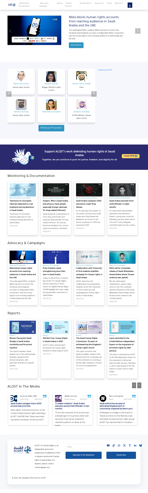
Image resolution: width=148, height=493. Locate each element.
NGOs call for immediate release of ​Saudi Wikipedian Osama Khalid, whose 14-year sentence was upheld (121, 273)
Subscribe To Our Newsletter (83, 458)
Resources (99, 3)
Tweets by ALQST (105, 70)
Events (109, 3)
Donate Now (121, 458)
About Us (118, 3)
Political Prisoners (68, 5)
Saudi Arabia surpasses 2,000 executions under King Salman (88, 204)
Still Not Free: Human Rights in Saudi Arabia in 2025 (55, 340)
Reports (60, 3)
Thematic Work (85, 3)
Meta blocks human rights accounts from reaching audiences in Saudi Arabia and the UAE (23, 273)
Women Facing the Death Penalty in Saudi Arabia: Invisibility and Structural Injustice (21, 343)
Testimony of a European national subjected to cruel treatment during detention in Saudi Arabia (22, 206)
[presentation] (134, 385)
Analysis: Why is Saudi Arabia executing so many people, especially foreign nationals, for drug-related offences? (55, 206)
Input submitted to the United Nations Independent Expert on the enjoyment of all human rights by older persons (122, 344)
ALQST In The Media (24, 387)
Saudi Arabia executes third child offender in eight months (121, 204)
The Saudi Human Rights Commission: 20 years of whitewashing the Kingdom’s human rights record (88, 343)
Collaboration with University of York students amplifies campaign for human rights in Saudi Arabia (89, 273)
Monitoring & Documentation (24, 5)
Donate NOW (130, 156)
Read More (76, 45)
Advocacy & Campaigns (43, 5)
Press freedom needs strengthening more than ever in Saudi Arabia (54, 271)
